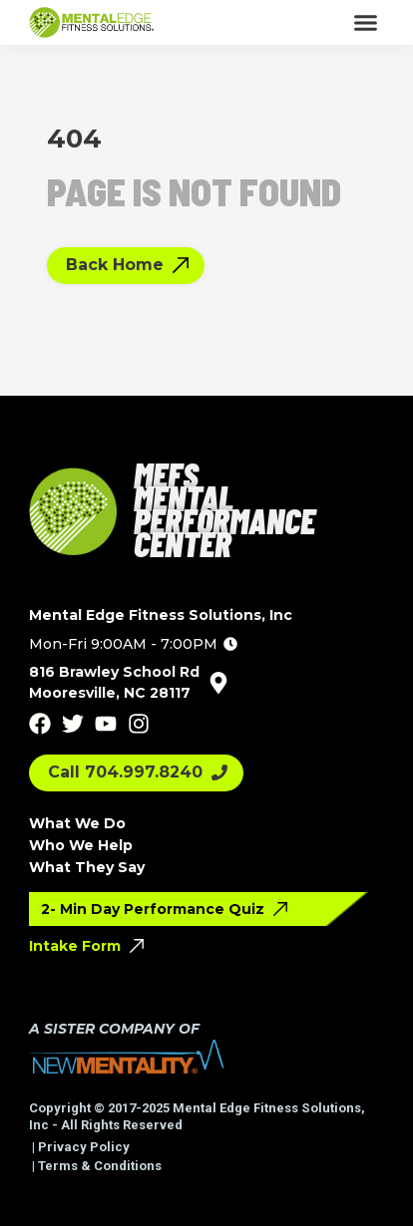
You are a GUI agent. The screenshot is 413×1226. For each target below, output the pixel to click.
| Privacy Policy (79, 1146)
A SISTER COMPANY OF (114, 1029)
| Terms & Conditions (95, 1165)
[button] (366, 23)
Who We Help (81, 845)
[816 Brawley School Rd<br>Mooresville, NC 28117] (218, 683)
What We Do (77, 823)
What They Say (87, 867)
